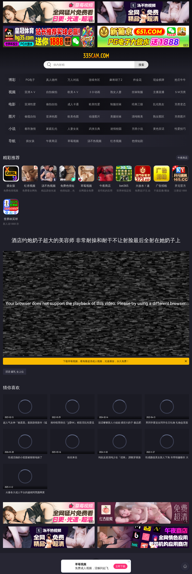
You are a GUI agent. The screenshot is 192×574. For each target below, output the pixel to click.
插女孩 (30, 141)
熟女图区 (158, 116)
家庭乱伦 (51, 129)
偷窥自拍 (30, 116)
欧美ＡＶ (73, 92)
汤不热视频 (94, 141)
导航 (12, 140)
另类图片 (180, 116)
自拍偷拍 (51, 92)
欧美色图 (73, 116)
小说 (12, 128)
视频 (12, 92)
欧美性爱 (94, 104)
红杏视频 (115, 141)
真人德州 (51, 80)
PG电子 (30, 80)
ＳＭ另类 (180, 92)
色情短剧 (137, 141)
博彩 (12, 79)
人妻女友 (73, 129)
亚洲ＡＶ (30, 92)
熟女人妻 (115, 92)
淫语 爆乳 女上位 (14, 371)
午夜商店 (51, 141)
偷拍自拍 (51, 104)
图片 (12, 116)
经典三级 (137, 104)
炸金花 (137, 80)
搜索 (141, 65)
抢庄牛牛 (180, 80)
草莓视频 (73, 141)
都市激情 (30, 129)
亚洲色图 (51, 116)
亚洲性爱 (30, 104)
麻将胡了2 (115, 80)
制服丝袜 (115, 104)
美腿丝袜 (115, 116)
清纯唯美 (137, 116)
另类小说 (137, 129)
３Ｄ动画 (94, 92)
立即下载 (120, 566)
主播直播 (158, 92)
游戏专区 (94, 80)
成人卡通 (73, 104)
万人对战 (73, 80)
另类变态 (180, 104)
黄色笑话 (158, 129)
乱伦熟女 (158, 104)
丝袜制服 (137, 92)
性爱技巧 (180, 129)
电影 (12, 104)
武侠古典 (94, 129)
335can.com (96, 55)
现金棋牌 (158, 80)
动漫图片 (94, 116)
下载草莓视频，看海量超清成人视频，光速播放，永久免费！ (125, 361)
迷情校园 (115, 129)
